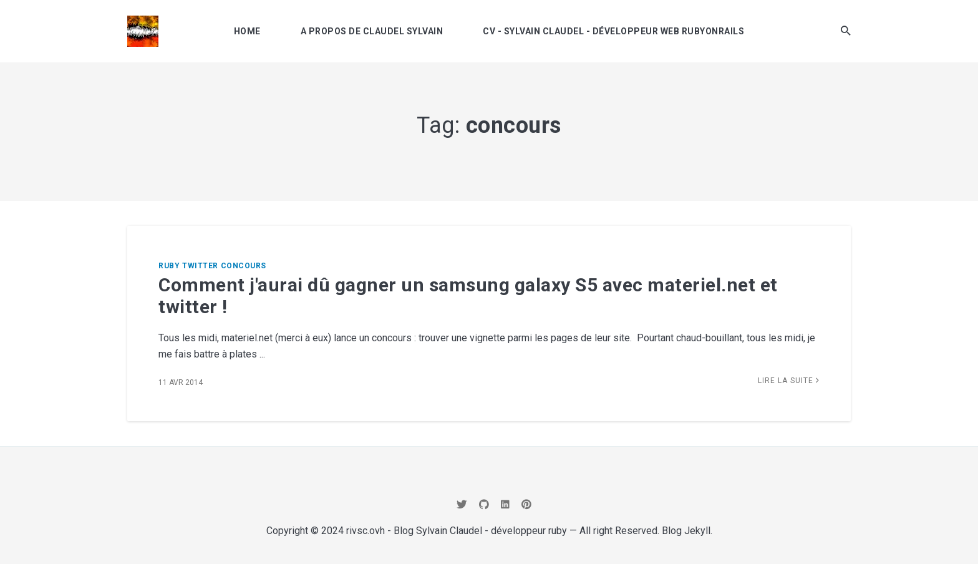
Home (247, 31)
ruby (169, 265)
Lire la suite (789, 380)
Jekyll (697, 531)
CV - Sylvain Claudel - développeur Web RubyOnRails (613, 31)
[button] (846, 30)
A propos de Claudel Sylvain (372, 31)
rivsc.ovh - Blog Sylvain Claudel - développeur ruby (456, 531)
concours (243, 265)
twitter (200, 265)
